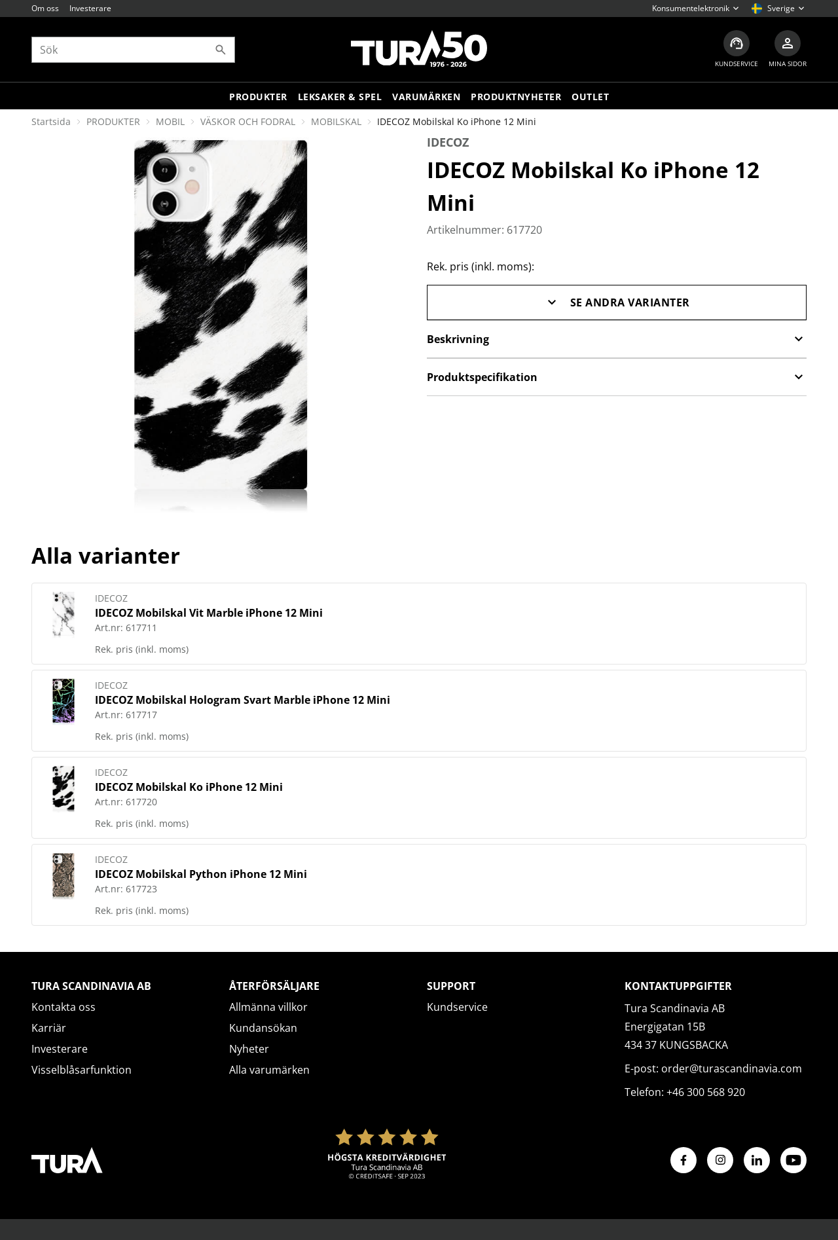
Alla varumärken (269, 1070)
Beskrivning (617, 339)
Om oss (45, 8)
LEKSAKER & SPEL (340, 96)
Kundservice (457, 1007)
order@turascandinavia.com (731, 1068)
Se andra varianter (617, 302)
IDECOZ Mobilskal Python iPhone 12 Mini (201, 874)
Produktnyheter (516, 96)
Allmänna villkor (268, 1007)
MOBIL (170, 121)
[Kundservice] (736, 49)
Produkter (258, 96)
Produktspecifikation (617, 377)
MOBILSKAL (336, 121)
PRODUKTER (113, 121)
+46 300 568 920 (705, 1092)
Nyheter (249, 1049)
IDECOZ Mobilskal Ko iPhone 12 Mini (189, 787)
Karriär (48, 1028)
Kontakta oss (63, 1007)
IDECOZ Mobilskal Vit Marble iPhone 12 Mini (209, 613)
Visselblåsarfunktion (81, 1070)
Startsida (51, 121)
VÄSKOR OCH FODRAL (247, 121)
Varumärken (426, 96)
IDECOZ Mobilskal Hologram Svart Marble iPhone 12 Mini (242, 700)
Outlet (590, 96)
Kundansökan (263, 1028)
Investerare (90, 8)
